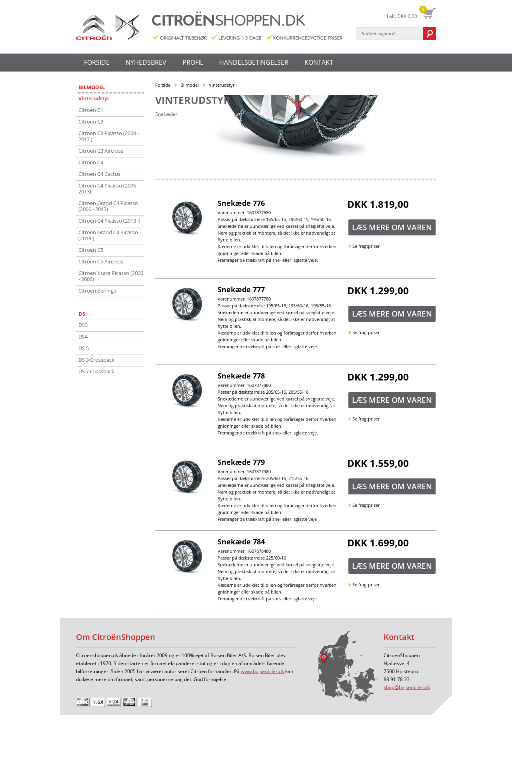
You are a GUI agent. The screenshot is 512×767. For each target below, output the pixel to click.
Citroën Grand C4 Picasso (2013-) (108, 235)
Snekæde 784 (241, 541)
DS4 (83, 336)
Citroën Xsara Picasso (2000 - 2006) (110, 276)
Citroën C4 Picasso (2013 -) (109, 220)
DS (81, 314)
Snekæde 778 (241, 376)
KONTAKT (318, 62)
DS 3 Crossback (96, 359)
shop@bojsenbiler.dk (407, 687)
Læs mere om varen (392, 227)
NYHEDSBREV (146, 62)
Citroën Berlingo (97, 290)
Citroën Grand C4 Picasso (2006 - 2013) (108, 206)
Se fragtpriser (366, 246)
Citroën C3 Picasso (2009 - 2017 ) (108, 136)
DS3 (83, 325)
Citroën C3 (90, 121)
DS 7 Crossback (96, 371)
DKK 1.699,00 (378, 543)
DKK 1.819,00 (378, 205)
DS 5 (83, 348)
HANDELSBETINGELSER (253, 62)
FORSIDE (97, 62)
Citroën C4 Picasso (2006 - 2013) (108, 188)
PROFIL (192, 62)
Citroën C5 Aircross (100, 261)
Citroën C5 (90, 249)
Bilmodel (91, 87)
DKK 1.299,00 (378, 291)
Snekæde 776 (241, 203)
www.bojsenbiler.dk (262, 671)
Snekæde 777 (241, 289)
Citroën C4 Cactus (99, 173)
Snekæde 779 (241, 462)
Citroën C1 (90, 110)
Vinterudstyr (94, 98)
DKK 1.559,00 (378, 464)
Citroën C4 (90, 162)
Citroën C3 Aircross (100, 150)
